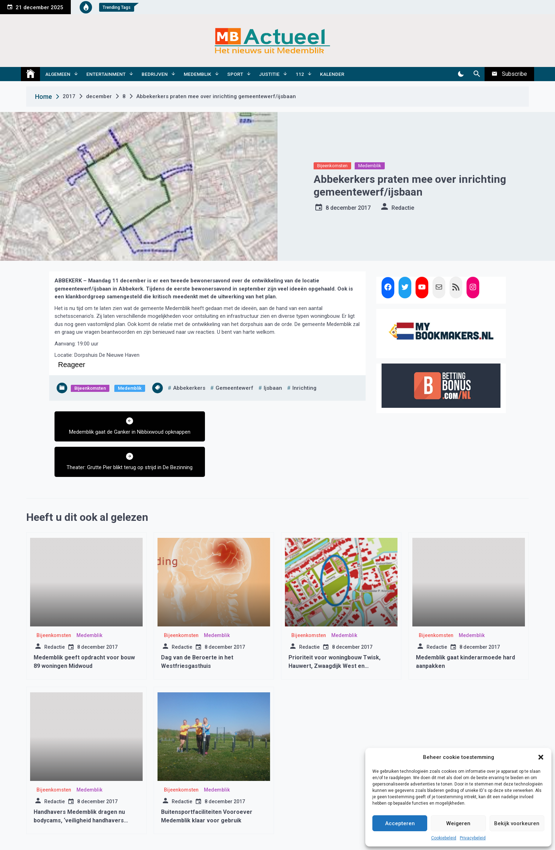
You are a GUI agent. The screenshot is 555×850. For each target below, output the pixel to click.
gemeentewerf (234, 388)
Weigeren (458, 823)
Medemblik (197, 74)
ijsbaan (273, 388)
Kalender (332, 74)
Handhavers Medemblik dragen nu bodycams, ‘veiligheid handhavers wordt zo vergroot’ (79, 785)
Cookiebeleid (443, 837)
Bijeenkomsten (332, 165)
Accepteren (400, 823)
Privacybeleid (473, 837)
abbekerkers (189, 388)
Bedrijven (155, 74)
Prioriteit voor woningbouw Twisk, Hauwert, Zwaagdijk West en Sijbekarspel (334, 630)
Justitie (269, 74)
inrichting (304, 388)
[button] (540, 757)
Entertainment (106, 74)
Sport (235, 74)
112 (300, 74)
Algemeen (57, 74)
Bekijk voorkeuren (516, 823)
